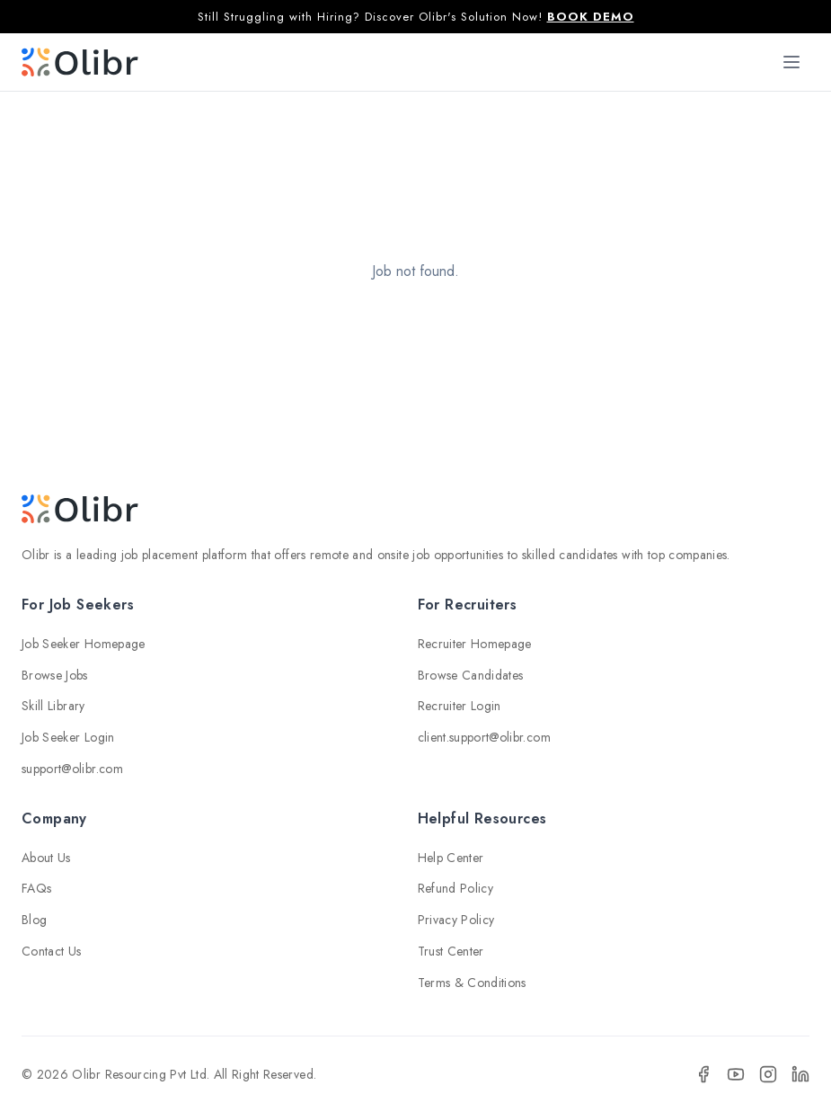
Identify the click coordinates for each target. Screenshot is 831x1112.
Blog (34, 920)
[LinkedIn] (800, 1074)
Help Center (451, 858)
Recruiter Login (459, 706)
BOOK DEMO (590, 16)
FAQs (36, 888)
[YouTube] (736, 1074)
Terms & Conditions (472, 983)
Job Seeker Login (68, 737)
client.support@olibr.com (484, 737)
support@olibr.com (72, 769)
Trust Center (451, 951)
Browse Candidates (471, 675)
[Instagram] (768, 1074)
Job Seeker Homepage (84, 644)
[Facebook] (703, 1074)
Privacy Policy (456, 920)
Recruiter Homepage (475, 644)
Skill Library (53, 706)
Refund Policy (456, 888)
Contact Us (52, 951)
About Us (46, 858)
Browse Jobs (55, 675)
